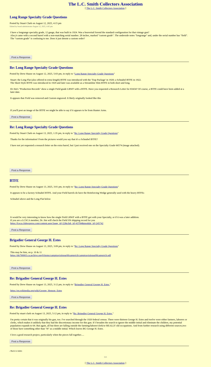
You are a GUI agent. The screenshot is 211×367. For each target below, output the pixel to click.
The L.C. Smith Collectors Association (105, 8)
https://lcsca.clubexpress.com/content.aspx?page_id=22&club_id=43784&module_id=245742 (56, 223)
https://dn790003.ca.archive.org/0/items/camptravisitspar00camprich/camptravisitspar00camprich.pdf (60, 255)
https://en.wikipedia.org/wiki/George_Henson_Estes (36, 290)
